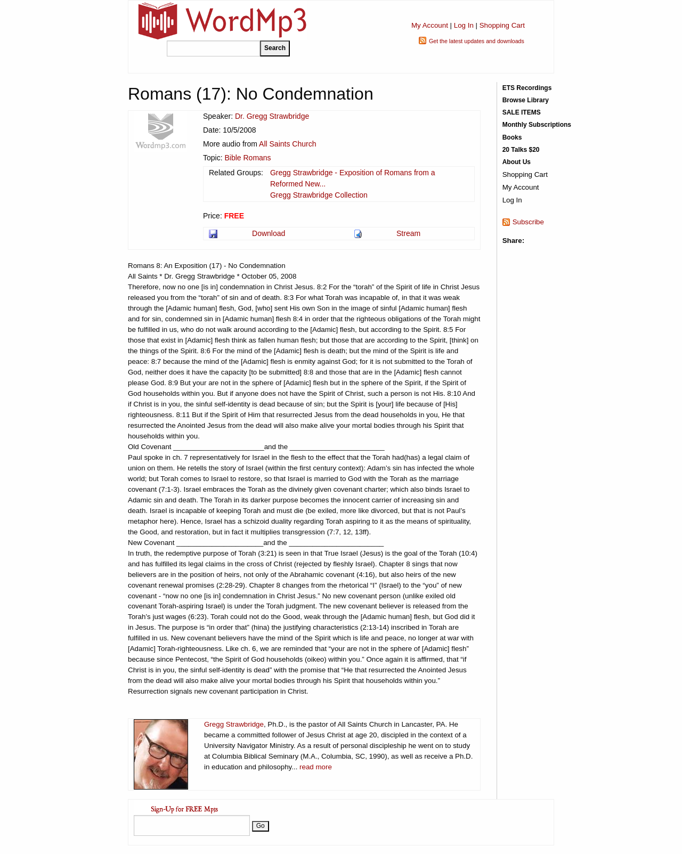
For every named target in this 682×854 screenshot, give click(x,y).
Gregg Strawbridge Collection (319, 195)
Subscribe (528, 222)
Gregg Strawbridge (234, 724)
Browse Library (525, 100)
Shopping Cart (502, 25)
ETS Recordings (527, 88)
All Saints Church (287, 144)
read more (315, 767)
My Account (429, 25)
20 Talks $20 (521, 149)
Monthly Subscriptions (536, 124)
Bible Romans (247, 157)
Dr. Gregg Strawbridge (272, 116)
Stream (408, 233)
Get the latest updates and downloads (476, 41)
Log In (464, 25)
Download (268, 233)
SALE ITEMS (521, 112)
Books (512, 137)
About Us (516, 162)
